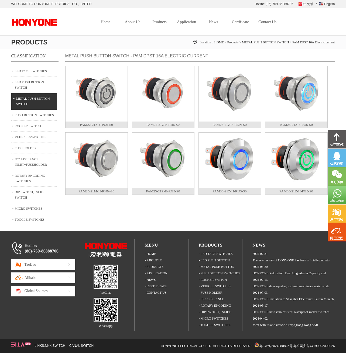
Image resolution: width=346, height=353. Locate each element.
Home (106, 22)
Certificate (240, 22)
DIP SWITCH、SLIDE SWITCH (30, 194)
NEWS (151, 280)
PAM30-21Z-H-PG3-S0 (296, 191)
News (213, 22)
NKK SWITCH (55, 346)
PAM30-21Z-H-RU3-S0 (230, 191)
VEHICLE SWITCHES (30, 137)
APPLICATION (157, 273)
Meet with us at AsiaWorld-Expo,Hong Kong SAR (285, 325)
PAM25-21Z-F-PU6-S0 (296, 125)
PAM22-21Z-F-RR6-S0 (163, 125)
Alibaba (30, 278)
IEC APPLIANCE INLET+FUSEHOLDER (31, 162)
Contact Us (267, 22)
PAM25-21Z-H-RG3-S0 (163, 191)
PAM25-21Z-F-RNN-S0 (230, 125)
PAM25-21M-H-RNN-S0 (96, 191)
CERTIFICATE (157, 286)
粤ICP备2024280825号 (276, 346)
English (329, 4)
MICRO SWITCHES (28, 208)
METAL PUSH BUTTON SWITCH (265, 42)
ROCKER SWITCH (28, 126)
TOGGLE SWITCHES (30, 220)
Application (186, 22)
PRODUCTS (155, 267)
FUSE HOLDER (26, 148)
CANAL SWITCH (81, 346)
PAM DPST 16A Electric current (313, 42)
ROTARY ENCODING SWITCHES (30, 178)
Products (159, 22)
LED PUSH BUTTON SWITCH (29, 84)
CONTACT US (157, 293)
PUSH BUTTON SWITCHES (34, 115)
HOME (219, 42)
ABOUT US (155, 260)
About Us (133, 22)
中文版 (308, 4)
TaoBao (30, 264)
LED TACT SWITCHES (31, 71)
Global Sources (36, 291)
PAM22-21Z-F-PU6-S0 (96, 125)
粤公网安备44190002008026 (314, 346)
